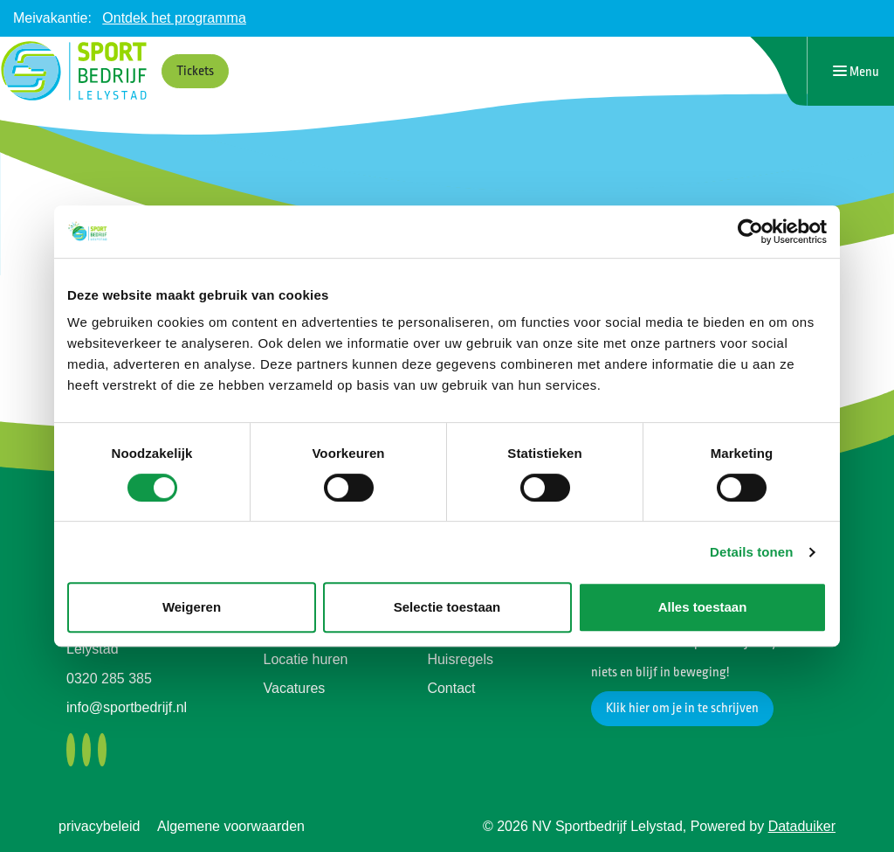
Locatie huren (306, 659)
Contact (451, 688)
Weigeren (191, 606)
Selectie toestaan (447, 606)
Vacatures (295, 688)
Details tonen (751, 551)
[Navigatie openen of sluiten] (856, 71)
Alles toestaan (702, 606)
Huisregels (460, 659)
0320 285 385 (109, 678)
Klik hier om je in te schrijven (682, 708)
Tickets (195, 71)
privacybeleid (99, 826)
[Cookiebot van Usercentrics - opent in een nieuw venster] (750, 231)
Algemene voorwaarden (231, 826)
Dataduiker (802, 826)
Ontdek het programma (174, 17)
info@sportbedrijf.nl (126, 707)
